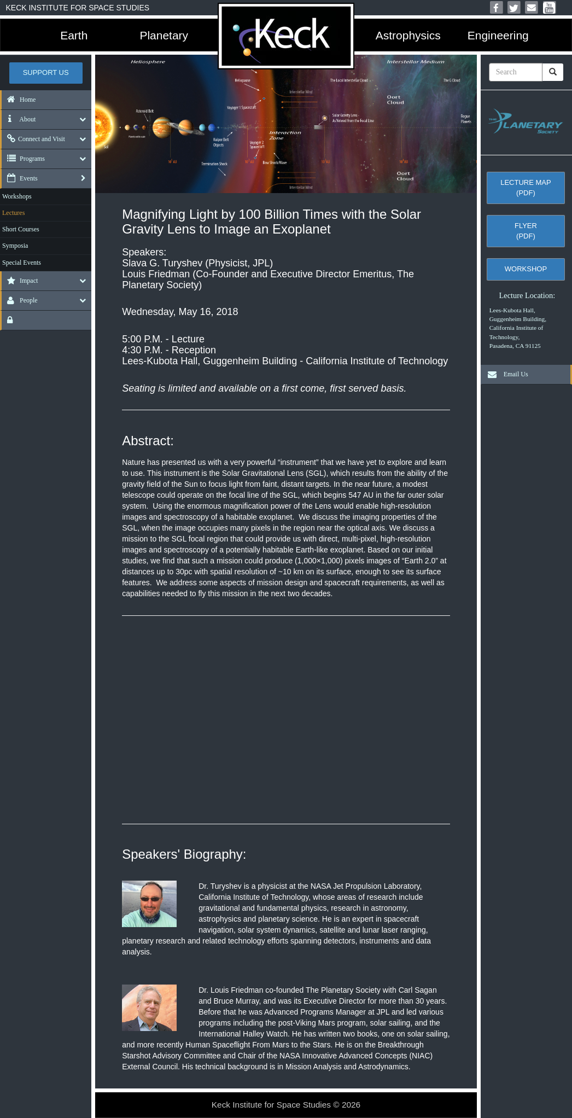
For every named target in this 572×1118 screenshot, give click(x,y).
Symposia (15, 245)
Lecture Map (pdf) (525, 187)
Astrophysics (408, 35)
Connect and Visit (33, 139)
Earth (73, 35)
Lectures (13, 213)
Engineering (498, 35)
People (20, 300)
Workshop (526, 269)
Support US (46, 72)
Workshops (17, 196)
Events (20, 178)
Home (19, 99)
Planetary (163, 35)
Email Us (505, 374)
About (19, 119)
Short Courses (20, 229)
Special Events (21, 262)
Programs (23, 158)
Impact (20, 280)
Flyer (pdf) (526, 231)
